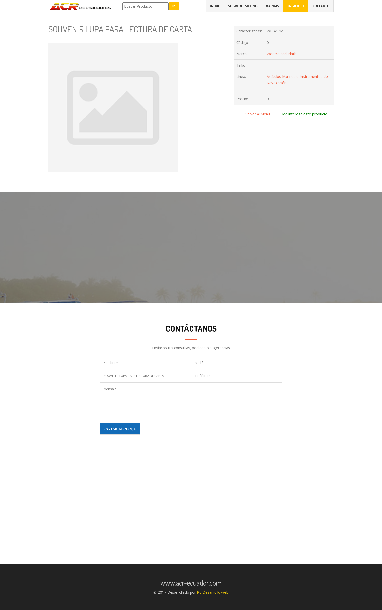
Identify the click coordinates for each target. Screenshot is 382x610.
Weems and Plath (281, 53)
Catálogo (295, 6)
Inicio (215, 6)
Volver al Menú (257, 113)
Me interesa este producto (304, 113)
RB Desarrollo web (213, 592)
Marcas (272, 6)
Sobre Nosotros (243, 6)
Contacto (321, 6)
